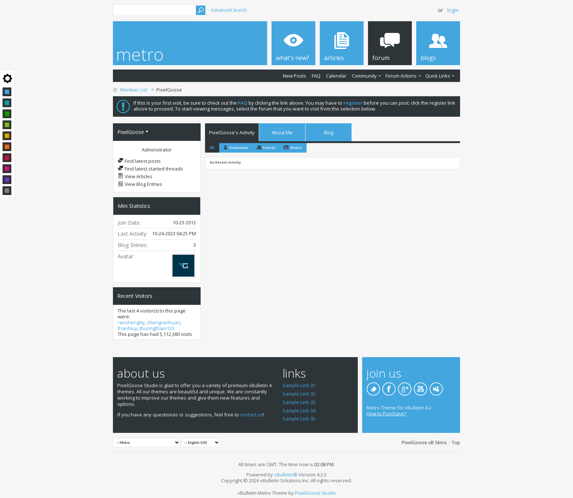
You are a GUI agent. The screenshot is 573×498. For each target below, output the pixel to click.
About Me (282, 132)
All (212, 147)
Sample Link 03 (298, 402)
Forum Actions (401, 75)
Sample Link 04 (298, 410)
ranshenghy (131, 322)
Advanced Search (229, 10)
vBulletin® (285, 474)
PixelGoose (238, 147)
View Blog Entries (140, 184)
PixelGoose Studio (315, 493)
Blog (328, 132)
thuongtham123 (157, 328)
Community (364, 75)
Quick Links (437, 75)
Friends (269, 147)
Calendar (336, 75)
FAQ (316, 75)
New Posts (294, 75)
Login (453, 10)
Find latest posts (139, 161)
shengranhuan (163, 322)
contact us (251, 414)
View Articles (135, 176)
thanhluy (127, 328)
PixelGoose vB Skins (424, 442)
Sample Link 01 (298, 385)
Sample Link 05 (298, 418)
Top (456, 442)
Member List (133, 89)
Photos (296, 147)
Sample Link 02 (298, 393)
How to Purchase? (386, 413)
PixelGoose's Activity (232, 132)
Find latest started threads (150, 168)
